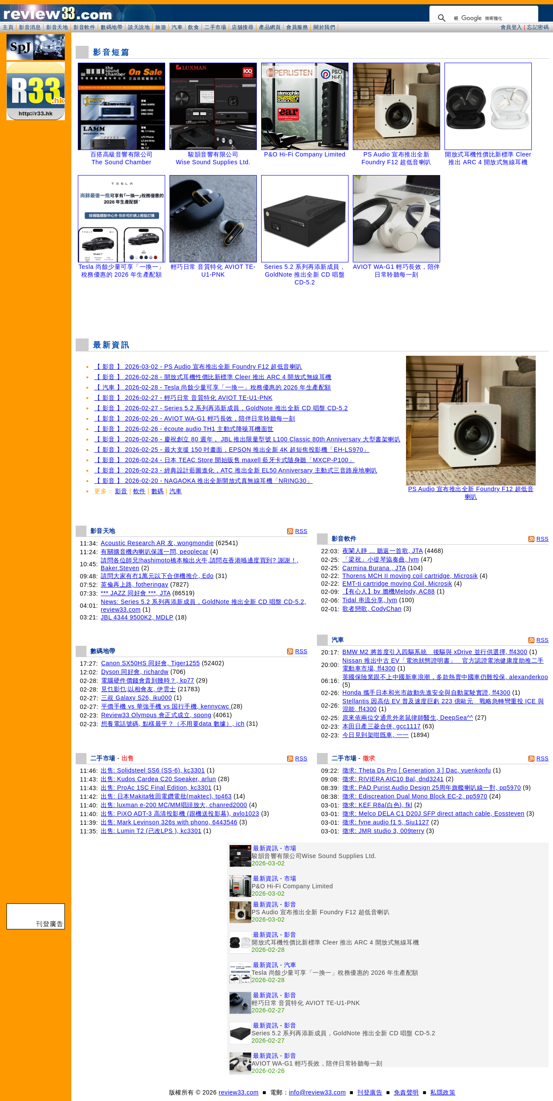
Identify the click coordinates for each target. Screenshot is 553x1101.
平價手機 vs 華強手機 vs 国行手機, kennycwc (166, 706)
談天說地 (139, 27)
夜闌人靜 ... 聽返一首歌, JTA (382, 550)
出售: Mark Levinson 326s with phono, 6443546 (169, 822)
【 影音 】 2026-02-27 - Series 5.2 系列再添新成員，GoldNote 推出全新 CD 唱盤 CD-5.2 (221, 408)
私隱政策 (442, 1092)
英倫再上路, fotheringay (134, 584)
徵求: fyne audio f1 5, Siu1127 (385, 822)
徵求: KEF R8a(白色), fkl (377, 804)
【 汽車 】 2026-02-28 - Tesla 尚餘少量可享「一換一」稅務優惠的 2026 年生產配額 (212, 387)
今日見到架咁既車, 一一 (375, 734)
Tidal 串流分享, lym (369, 600)
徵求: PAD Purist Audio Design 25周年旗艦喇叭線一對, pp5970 (431, 787)
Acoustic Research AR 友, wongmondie (157, 542)
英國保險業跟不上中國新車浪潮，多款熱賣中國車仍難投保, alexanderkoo (445, 676)
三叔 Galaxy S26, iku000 (136, 697)
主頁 (8, 27)
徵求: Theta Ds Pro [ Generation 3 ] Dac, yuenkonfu (416, 770)
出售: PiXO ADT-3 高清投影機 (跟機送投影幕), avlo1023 (180, 813)
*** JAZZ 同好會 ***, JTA (135, 593)
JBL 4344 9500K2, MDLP (137, 617)
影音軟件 (84, 27)
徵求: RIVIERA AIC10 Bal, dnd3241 (393, 778)
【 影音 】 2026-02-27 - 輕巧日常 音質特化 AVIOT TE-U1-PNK (183, 397)
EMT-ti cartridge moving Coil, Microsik (397, 583)
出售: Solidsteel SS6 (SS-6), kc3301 (153, 770)
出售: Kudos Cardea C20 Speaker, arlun (158, 778)
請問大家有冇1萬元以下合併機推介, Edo (157, 575)
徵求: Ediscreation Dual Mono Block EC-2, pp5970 (414, 796)
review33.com (239, 1092)
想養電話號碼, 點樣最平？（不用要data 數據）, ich (173, 723)
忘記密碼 (538, 27)
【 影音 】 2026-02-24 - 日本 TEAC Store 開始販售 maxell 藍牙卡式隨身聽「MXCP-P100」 (224, 459)
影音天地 (57, 27)
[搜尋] (482, 18)
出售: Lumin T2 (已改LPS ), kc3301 (151, 830)
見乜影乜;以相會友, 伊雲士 (138, 689)
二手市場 (215, 27)
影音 (121, 491)
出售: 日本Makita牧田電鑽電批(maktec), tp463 (166, 796)
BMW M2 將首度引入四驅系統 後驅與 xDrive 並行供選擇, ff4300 (434, 651)
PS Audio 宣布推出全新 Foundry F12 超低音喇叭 (471, 490)
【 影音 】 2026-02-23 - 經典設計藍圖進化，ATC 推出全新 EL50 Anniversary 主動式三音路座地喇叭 (235, 470)
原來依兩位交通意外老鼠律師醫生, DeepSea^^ (407, 717)
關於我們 (324, 27)
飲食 (193, 27)
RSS (301, 531)
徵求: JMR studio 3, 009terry (383, 830)
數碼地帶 (111, 27)
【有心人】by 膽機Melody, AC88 (388, 591)
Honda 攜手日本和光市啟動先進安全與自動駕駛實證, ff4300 (426, 692)
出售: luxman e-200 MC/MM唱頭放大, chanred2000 (174, 804)
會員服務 (297, 27)
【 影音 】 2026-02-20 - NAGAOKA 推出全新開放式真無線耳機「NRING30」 (203, 480)
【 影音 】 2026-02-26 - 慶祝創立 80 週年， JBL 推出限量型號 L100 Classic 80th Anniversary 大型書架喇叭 (247, 439)
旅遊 (160, 27)
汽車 (177, 27)
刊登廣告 (369, 1092)
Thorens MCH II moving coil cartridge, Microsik (410, 575)
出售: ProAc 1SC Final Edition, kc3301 (156, 787)
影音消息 (30, 27)
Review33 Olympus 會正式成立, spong (156, 715)
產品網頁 (270, 27)
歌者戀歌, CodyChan (372, 608)
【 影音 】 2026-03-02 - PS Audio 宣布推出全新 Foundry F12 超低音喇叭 (198, 366)
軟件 (139, 491)
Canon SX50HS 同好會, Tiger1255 (150, 663)
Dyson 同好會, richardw (135, 671)
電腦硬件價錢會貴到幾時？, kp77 (147, 680)
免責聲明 (406, 1092)
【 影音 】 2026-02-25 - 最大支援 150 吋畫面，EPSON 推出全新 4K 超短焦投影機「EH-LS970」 (232, 449)
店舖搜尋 (242, 27)
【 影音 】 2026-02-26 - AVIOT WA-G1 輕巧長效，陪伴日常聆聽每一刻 (194, 418)
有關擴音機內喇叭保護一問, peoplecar (154, 551)
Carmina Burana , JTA (374, 568)
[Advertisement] (312, 309)
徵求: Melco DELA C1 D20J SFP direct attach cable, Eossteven (433, 813)
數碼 (157, 491)
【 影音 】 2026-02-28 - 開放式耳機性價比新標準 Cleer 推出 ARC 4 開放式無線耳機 (213, 376)
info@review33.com (317, 1092)
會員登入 (511, 27)
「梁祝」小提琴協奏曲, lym (380, 559)
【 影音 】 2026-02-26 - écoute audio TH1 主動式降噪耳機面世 (184, 428)
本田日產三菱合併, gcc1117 (381, 726)
